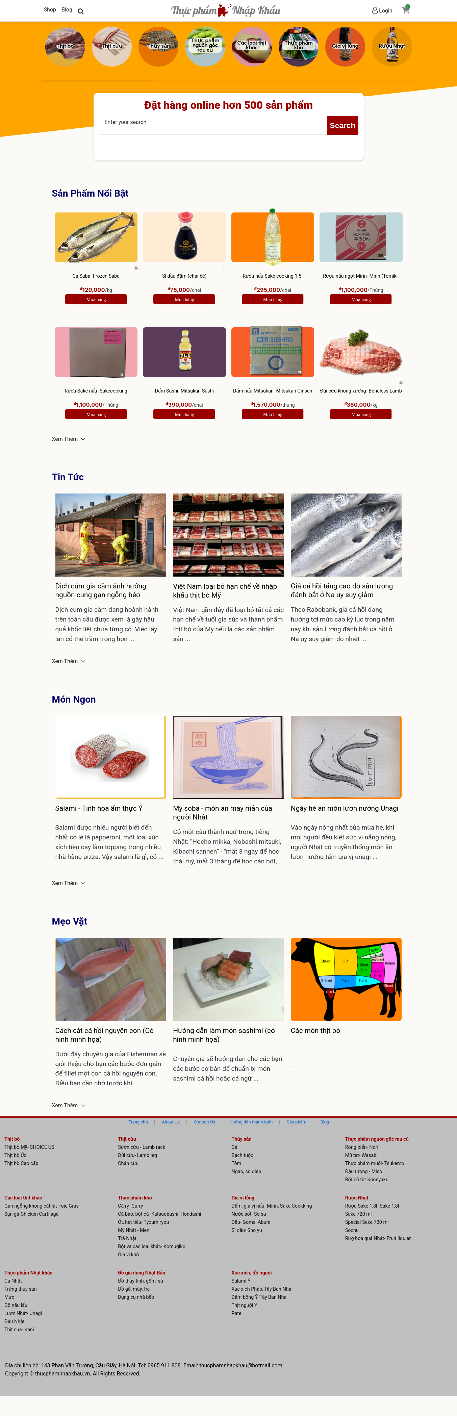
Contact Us (204, 1121)
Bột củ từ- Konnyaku (366, 1180)
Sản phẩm (296, 1121)
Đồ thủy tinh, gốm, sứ (140, 1281)
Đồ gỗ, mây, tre (134, 1289)
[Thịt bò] (65, 47)
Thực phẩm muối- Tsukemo (374, 1163)
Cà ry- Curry (130, 1206)
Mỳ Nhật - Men (133, 1230)
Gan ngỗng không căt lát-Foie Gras (41, 1206)
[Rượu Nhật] (392, 47)
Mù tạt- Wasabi (361, 1155)
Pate (237, 1313)
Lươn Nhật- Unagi (23, 1313)
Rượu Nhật (357, 1198)
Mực (9, 1297)
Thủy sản (242, 1139)
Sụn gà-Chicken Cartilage (31, 1214)
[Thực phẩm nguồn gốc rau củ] (205, 47)
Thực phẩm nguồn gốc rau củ (377, 1139)
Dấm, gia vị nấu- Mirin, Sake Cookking (272, 1206)
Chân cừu (128, 1163)
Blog (66, 9)
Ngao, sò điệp (246, 1171)
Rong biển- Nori (361, 1147)
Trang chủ (138, 1121)
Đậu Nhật (14, 1321)
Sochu (352, 1230)
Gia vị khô (128, 1255)
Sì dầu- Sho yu (247, 1230)
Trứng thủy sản (20, 1289)
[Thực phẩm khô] (299, 47)
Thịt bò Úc (15, 1155)
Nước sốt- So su (249, 1214)
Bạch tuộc (242, 1155)
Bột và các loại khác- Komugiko (151, 1246)
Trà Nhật (127, 1238)
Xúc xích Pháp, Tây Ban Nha (261, 1289)
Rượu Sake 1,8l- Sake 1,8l (372, 1206)
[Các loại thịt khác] (252, 47)
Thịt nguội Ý (244, 1305)
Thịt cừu (127, 1139)
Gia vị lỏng (243, 1198)
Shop (50, 9)
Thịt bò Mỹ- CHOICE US (29, 1147)
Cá (234, 1147)
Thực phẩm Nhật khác (28, 1273)
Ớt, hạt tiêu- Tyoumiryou (143, 1222)
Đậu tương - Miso (363, 1171)
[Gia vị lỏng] (345, 47)
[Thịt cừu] (112, 47)
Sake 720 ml (358, 1214)
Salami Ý (241, 1281)
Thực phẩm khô (135, 1198)
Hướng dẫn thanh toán (251, 1121)
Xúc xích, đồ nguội (252, 1273)
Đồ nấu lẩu (15, 1305)
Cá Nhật (13, 1281)
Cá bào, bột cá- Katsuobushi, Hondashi (159, 1214)
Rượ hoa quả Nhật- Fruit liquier (378, 1238)
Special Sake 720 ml (367, 1222)
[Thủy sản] (158, 47)
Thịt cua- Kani (19, 1330)
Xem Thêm (65, 439)
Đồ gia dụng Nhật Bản (141, 1273)
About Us (171, 1121)
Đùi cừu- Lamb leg (137, 1155)
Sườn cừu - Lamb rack (141, 1147)
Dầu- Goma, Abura (251, 1222)
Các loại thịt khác (23, 1198)
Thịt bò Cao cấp (21, 1163)
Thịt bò (12, 1139)
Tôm (237, 1163)
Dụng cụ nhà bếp (136, 1297)
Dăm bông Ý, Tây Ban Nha (259, 1297)
